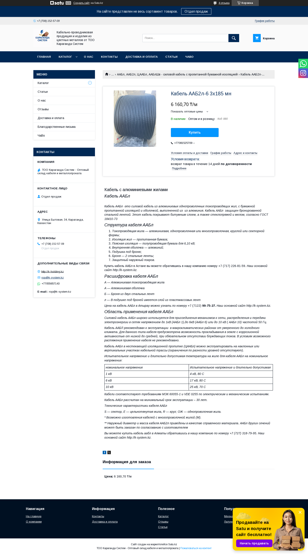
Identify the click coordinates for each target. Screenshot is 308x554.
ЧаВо (189, 56)
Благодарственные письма (57, 126)
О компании (34, 521)
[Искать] (233, 38)
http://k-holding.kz (52, 271)
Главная (44, 56)
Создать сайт (81, 2)
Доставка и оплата (141, 56)
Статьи (171, 56)
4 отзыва (224, 2)
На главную (33, 516)
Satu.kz (172, 544)
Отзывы (43, 109)
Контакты (109, 56)
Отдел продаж (196, 11)
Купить (195, 132)
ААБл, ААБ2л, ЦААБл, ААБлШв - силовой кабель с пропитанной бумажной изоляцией (177, 74)
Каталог (65, 56)
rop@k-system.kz (52, 277)
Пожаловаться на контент (196, 548)
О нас (88, 56)
